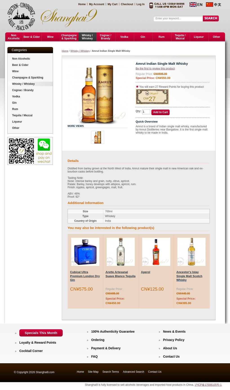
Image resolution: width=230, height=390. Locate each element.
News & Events (174, 331)
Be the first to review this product (155, 68)
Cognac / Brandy (22, 90)
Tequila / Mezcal (22, 115)
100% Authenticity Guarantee (113, 331)
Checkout (127, 4)
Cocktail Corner (31, 351)
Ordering (97, 340)
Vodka (16, 96)
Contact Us (171, 356)
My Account (96, 4)
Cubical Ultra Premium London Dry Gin (85, 276)
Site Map (93, 371)
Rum (15, 109)
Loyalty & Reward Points (37, 342)
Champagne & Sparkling (27, 77)
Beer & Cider (20, 65)
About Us (170, 348)
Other (15, 128)
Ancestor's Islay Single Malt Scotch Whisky (189, 276)
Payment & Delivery (106, 348)
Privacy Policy (173, 340)
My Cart (112, 4)
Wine (15, 71)
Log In (141, 4)
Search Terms (110, 371)
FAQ (94, 356)
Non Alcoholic (21, 58)
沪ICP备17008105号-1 (208, 384)
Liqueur (17, 121)
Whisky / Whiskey (80, 50)
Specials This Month (41, 333)
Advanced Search (133, 371)
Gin (14, 102)
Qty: (138, 111)
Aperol (145, 272)
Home (82, 4)
